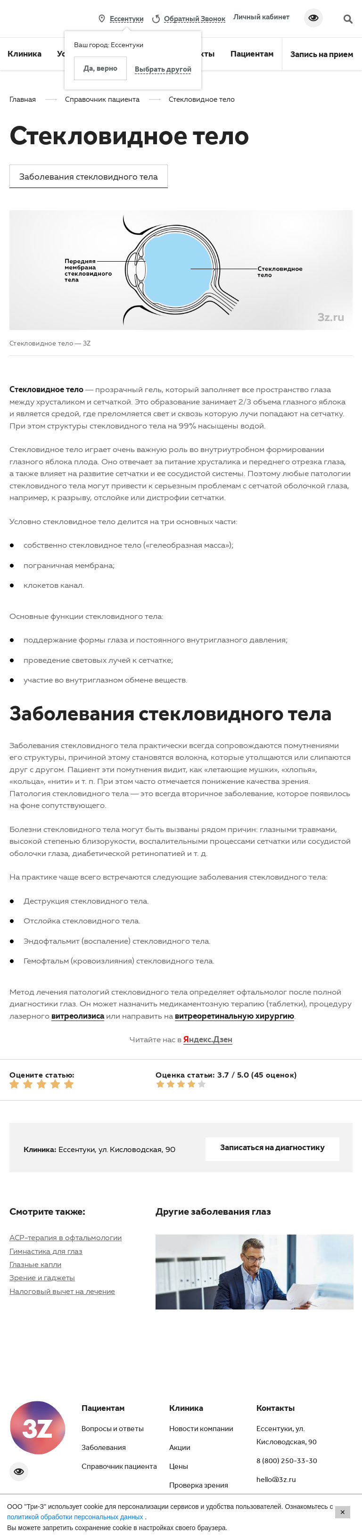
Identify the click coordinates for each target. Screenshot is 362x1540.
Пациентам (252, 55)
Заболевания (104, 1448)
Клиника (24, 55)
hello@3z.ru (276, 1480)
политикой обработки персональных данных (76, 1517)
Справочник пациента (119, 1467)
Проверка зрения (198, 1486)
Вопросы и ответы (113, 1429)
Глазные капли (35, 1264)
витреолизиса (77, 1016)
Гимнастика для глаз (45, 1251)
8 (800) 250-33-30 (286, 1462)
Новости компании (201, 1429)
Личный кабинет (261, 16)
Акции (179, 1448)
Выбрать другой (163, 70)
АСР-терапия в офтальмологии (65, 1237)
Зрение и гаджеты (42, 1277)
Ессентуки (127, 19)
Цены (178, 1467)
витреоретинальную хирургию (234, 1016)
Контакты (275, 1409)
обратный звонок (194, 18)
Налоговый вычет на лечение (62, 1291)
